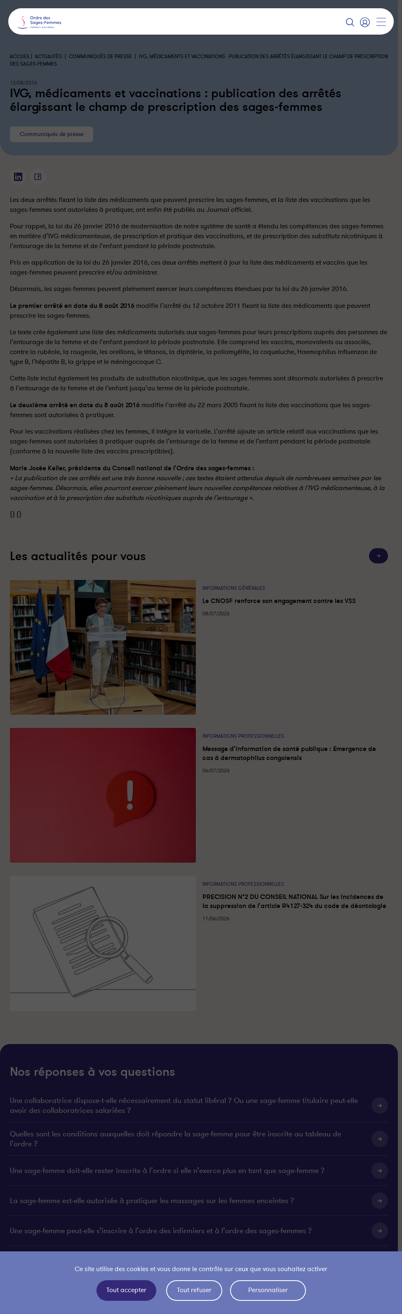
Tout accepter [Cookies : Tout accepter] (126, 1290)
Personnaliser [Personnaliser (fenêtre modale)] (268, 1290)
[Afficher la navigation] (381, 22)
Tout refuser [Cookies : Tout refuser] (194, 1290)
